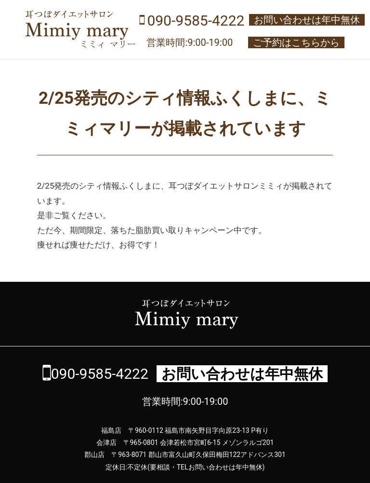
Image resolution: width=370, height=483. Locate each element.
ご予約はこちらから (296, 42)
